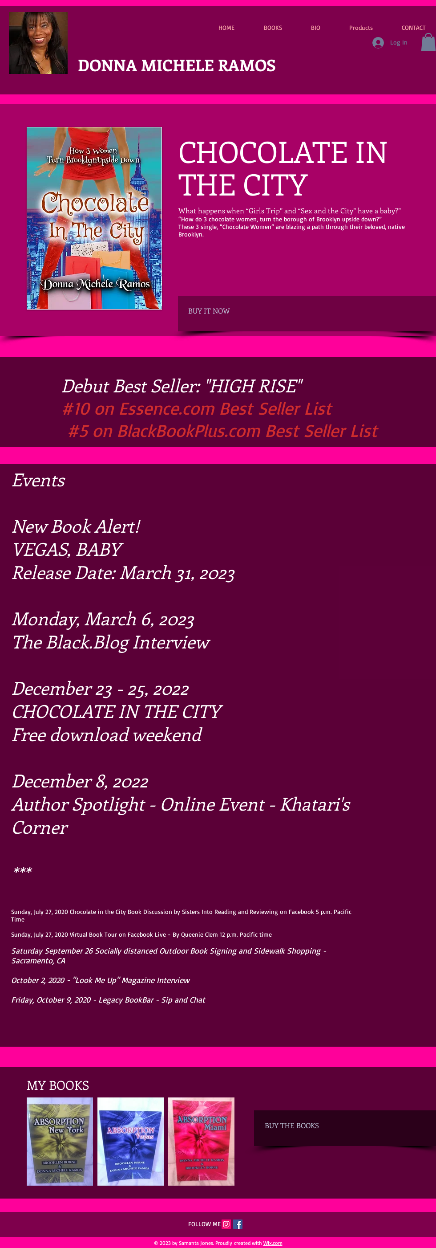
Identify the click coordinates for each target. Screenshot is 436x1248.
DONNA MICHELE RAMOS (177, 64)
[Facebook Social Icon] (237, 1224)
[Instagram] (226, 1224)
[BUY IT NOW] (228, 311)
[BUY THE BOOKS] (305, 1126)
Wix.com (273, 1243)
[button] (428, 42)
